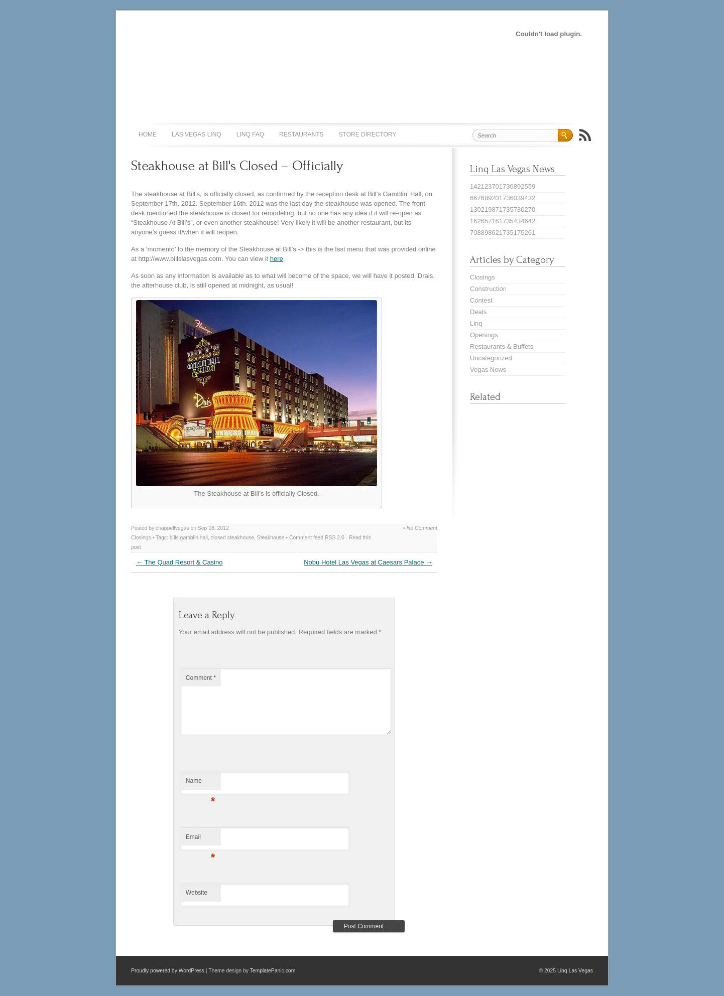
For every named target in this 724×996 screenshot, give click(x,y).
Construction (488, 289)
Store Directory (368, 134)
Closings (141, 537)
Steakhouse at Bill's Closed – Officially (237, 166)
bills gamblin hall (189, 537)
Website (196, 892)
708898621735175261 (502, 232)
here (276, 258)
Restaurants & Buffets (501, 346)
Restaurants (301, 134)
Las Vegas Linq (196, 134)
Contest (481, 300)
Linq (476, 323)
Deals (478, 312)
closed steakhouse (232, 537)
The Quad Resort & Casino (179, 562)
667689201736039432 (502, 198)
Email (200, 839)
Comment (201, 677)
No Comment (422, 528)
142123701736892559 (502, 186)
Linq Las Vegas (575, 970)
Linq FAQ (250, 134)
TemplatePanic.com (273, 970)
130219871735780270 (502, 209)
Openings (484, 335)
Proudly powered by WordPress (167, 970)
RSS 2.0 (334, 537)
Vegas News (488, 369)
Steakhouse (271, 537)
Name (200, 783)
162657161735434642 (502, 221)
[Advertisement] (298, 33)
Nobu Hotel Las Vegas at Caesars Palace (368, 562)
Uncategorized (491, 358)
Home (148, 134)
